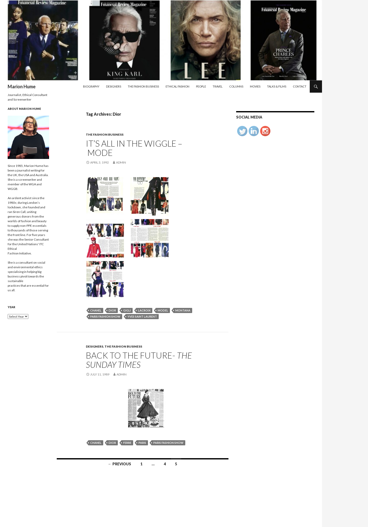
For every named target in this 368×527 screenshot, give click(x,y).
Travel (218, 86)
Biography (91, 86)
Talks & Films (276, 86)
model (163, 310)
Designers (113, 86)
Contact (299, 86)
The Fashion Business (143, 86)
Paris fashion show (105, 316)
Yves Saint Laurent (142, 316)
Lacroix (144, 310)
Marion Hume (22, 86)
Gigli (127, 310)
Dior (112, 310)
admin (121, 162)
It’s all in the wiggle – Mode (134, 148)
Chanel (95, 310)
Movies (255, 86)
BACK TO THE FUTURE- (139, 360)
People (201, 86)
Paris (142, 442)
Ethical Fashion (177, 86)
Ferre (127, 442)
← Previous (119, 464)
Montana (182, 310)
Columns (236, 86)
